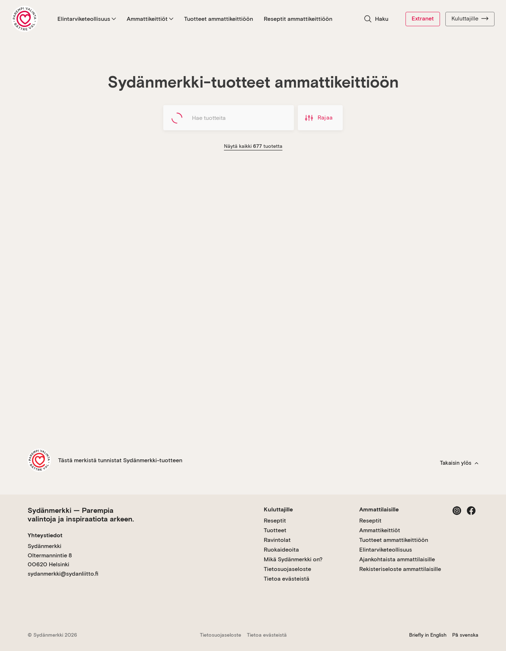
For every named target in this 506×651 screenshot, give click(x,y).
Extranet (423, 18)
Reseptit (275, 520)
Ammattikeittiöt (150, 18)
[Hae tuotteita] (228, 117)
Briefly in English (427, 635)
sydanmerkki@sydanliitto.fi (63, 573)
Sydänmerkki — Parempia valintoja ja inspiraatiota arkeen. (81, 514)
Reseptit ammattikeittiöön (298, 18)
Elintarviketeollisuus (86, 18)
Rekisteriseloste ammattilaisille (400, 569)
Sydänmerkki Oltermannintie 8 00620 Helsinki (50, 555)
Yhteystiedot (45, 535)
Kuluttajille (469, 18)
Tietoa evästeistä (286, 578)
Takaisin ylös (459, 463)
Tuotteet (275, 530)
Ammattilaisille (379, 509)
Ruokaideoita (281, 549)
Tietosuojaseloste (287, 569)
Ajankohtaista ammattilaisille (397, 559)
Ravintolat (277, 540)
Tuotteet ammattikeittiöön (218, 18)
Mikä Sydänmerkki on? (293, 559)
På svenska (465, 635)
